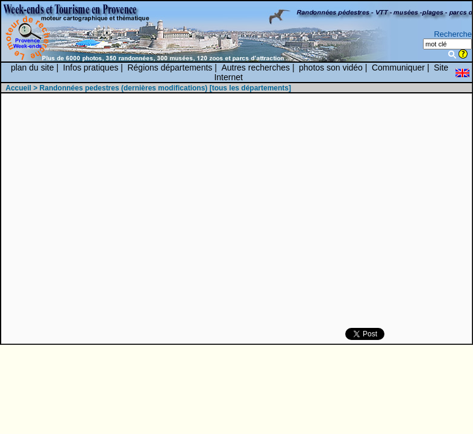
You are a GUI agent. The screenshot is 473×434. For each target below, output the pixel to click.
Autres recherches (255, 67)
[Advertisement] (311, 211)
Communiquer (398, 67)
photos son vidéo (331, 67)
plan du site (32, 67)
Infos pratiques (91, 67)
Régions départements (169, 67)
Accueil (18, 88)
